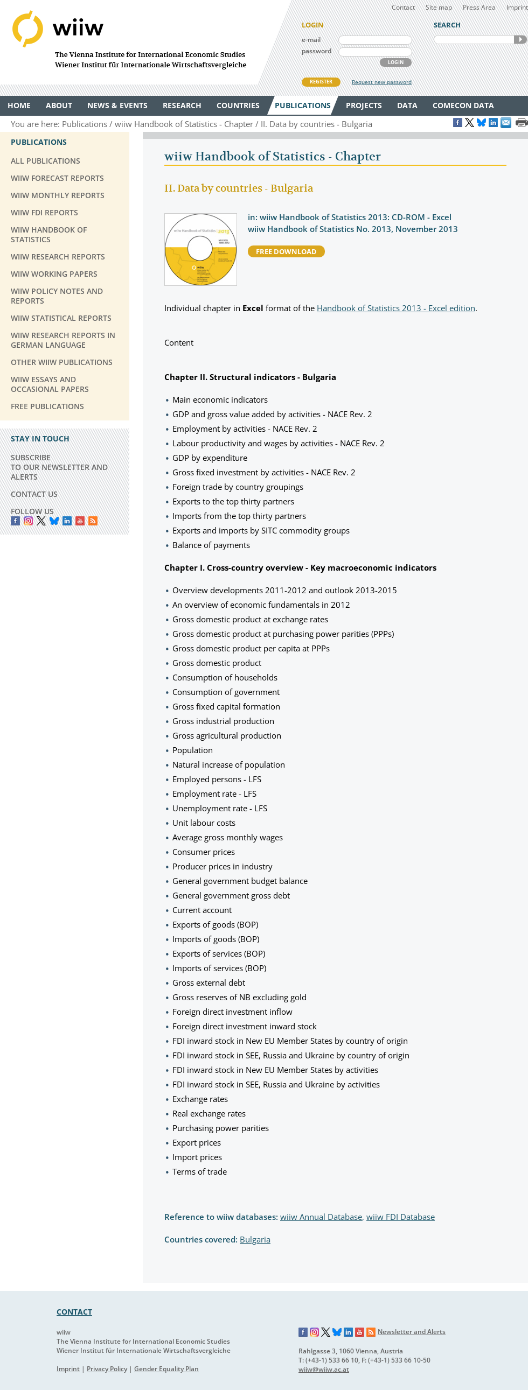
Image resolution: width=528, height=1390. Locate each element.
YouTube (80, 520)
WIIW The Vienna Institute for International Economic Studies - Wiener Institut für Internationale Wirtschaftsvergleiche (145, 42)
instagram (28, 520)
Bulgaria (255, 1239)
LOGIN (396, 62)
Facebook (15, 520)
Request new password (382, 82)
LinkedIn (67, 520)
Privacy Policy (107, 1368)
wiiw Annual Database (321, 1216)
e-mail (311, 39)
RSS (93, 520)
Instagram (314, 1332)
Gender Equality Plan (166, 1368)
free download (286, 251)
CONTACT (74, 1312)
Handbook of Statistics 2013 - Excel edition (396, 308)
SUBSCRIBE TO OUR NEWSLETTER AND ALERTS (59, 467)
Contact (403, 7)
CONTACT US (34, 494)
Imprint (517, 7)
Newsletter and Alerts (412, 1331)
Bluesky (54, 520)
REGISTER (321, 81)
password (316, 50)
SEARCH (520, 40)
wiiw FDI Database (400, 1216)
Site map (439, 7)
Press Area (479, 7)
